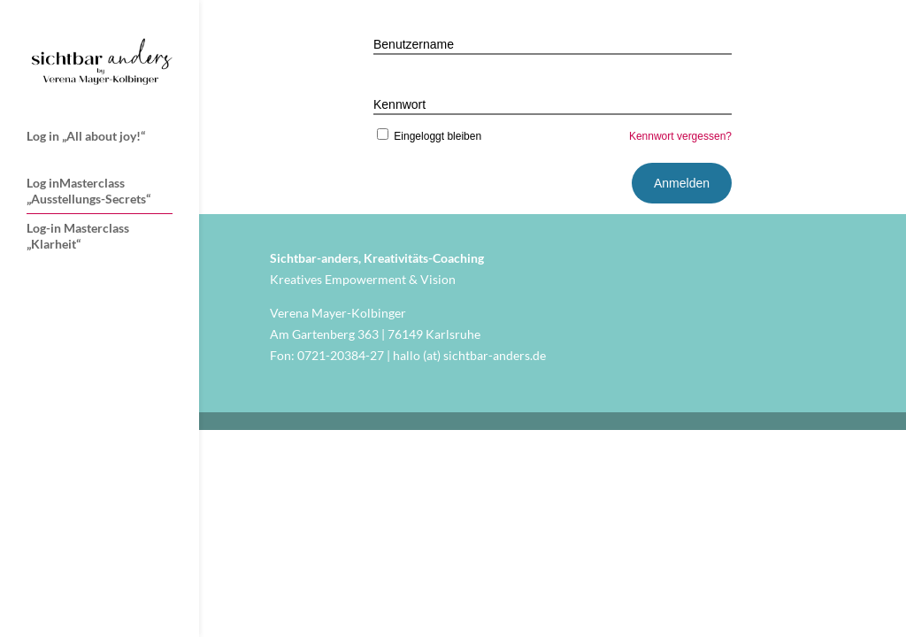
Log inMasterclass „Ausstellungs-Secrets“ (88, 190)
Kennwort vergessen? (680, 136)
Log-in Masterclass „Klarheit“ (78, 235)
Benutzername (413, 44)
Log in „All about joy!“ (86, 135)
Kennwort (399, 104)
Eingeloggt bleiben (427, 136)
